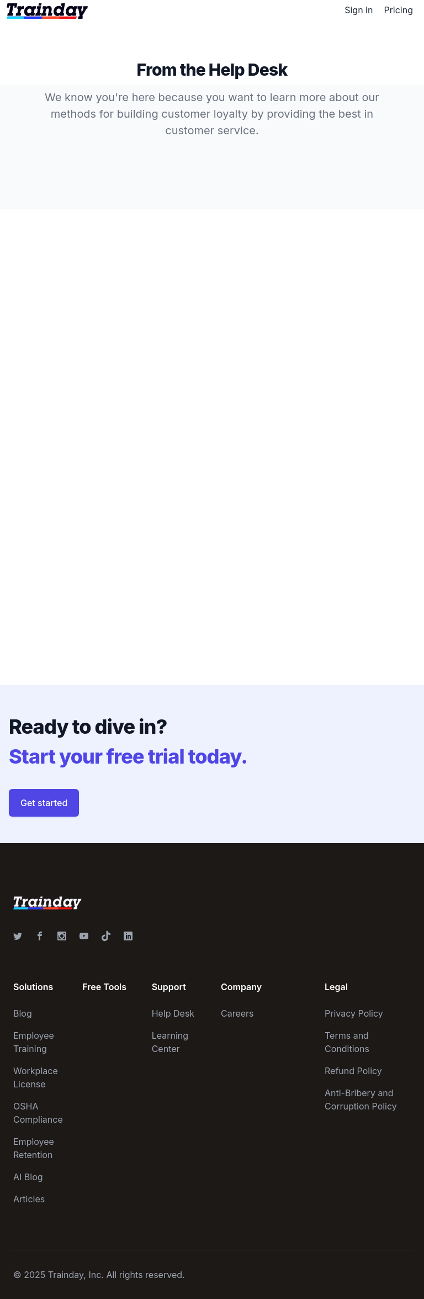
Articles (29, 1199)
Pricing (398, 9)
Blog (22, 1013)
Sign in (358, 9)
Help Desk (173, 1013)
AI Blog (28, 1176)
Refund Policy (353, 1070)
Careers (237, 1013)
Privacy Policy (354, 1013)
